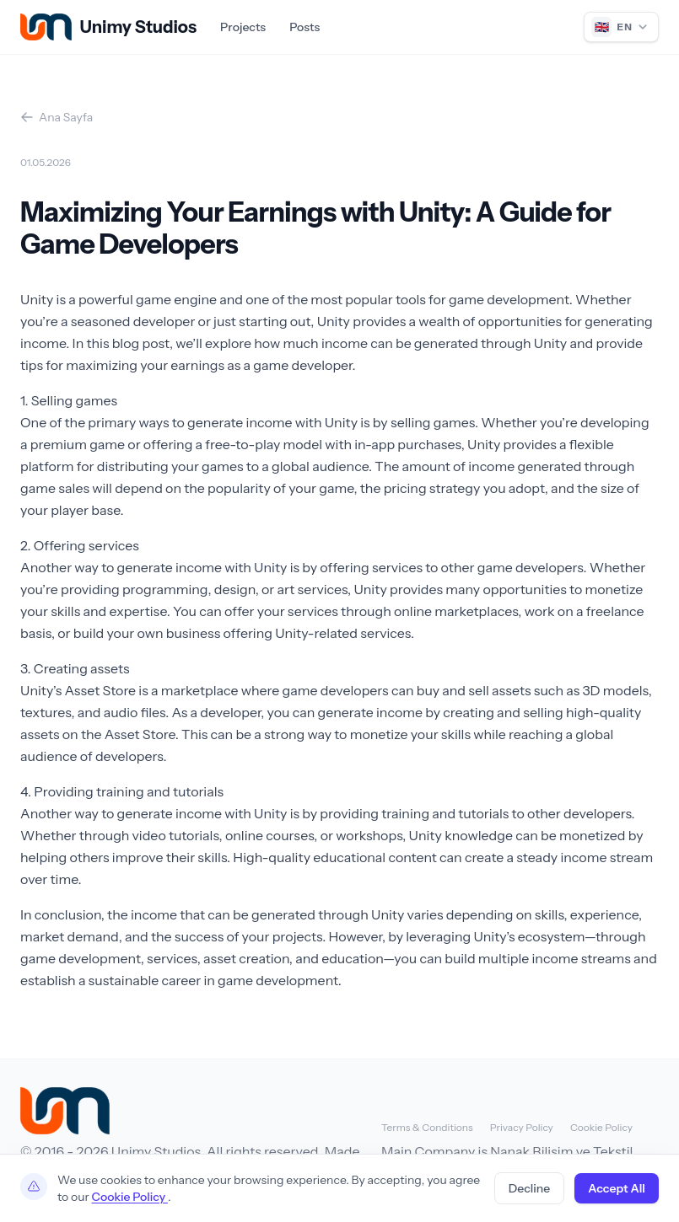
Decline (530, 1188)
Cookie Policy (601, 1127)
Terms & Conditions (427, 1127)
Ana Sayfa (56, 117)
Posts (304, 27)
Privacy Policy (521, 1127)
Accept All (616, 1188)
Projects (243, 27)
